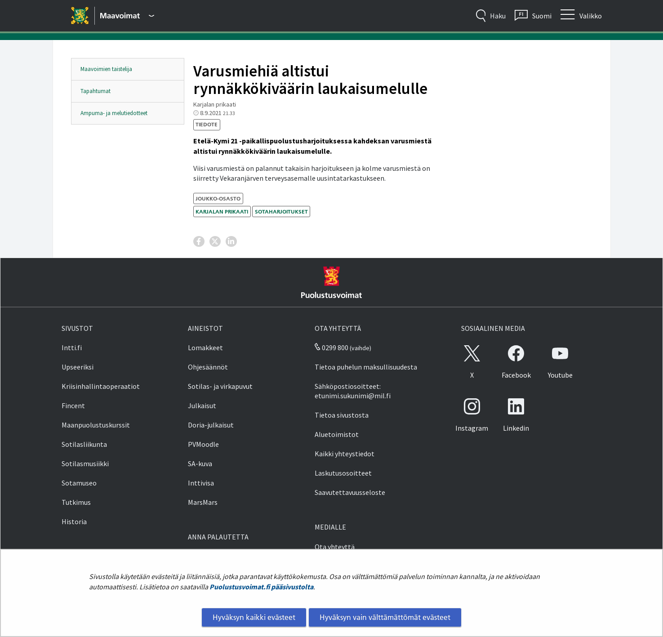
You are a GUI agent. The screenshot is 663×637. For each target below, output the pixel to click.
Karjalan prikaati (222, 211)
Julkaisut (202, 405)
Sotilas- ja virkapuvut (220, 386)
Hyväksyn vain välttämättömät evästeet (385, 617)
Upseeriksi (77, 366)
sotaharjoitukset (281, 211)
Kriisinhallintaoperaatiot (101, 386)
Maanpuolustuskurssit (96, 424)
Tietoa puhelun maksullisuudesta (366, 366)
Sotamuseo (79, 482)
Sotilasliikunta (84, 444)
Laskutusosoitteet (343, 472)
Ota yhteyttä (335, 546)
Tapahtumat (95, 91)
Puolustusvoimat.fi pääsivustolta (261, 586)
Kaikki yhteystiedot (344, 453)
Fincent (73, 405)
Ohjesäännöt (208, 366)
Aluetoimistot (337, 434)
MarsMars (203, 502)
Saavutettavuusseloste (350, 492)
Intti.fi (72, 347)
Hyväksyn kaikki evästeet (254, 617)
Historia (74, 521)
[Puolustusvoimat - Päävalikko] (127, 16)
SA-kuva (200, 463)
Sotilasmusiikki (85, 463)
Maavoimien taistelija (106, 69)
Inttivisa (201, 482)
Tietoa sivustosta (342, 414)
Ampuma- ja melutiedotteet (113, 113)
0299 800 (331, 347)
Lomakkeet (205, 347)
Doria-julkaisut (211, 424)
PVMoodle (203, 444)
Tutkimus (76, 502)
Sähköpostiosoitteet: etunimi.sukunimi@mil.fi (353, 391)
